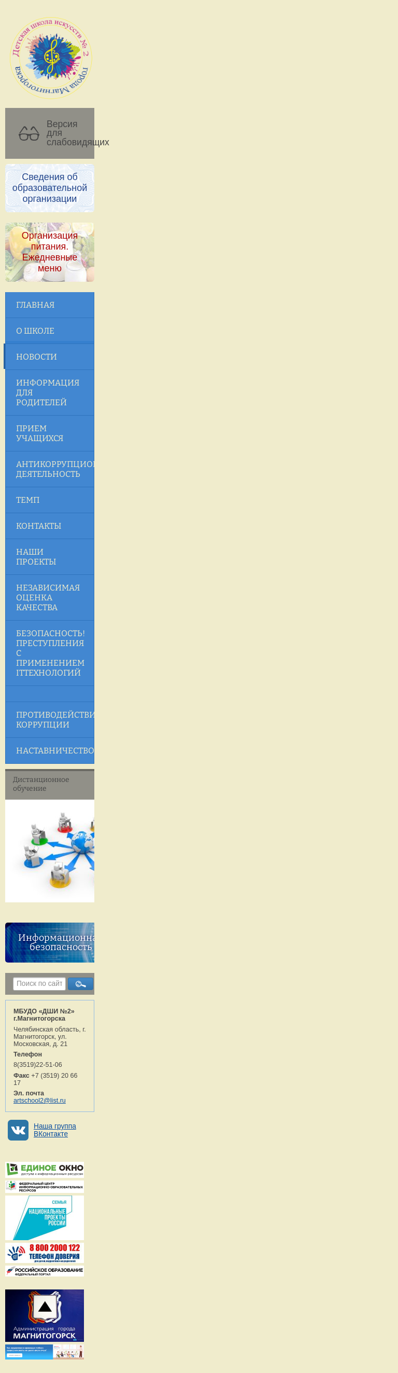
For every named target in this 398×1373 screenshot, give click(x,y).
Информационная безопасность (60, 942)
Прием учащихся (39, 433)
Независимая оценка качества (48, 597)
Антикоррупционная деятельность (55, 469)
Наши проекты (36, 557)
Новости (36, 357)
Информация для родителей (47, 392)
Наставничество (55, 751)
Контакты (38, 526)
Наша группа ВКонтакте (55, 1130)
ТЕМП (27, 500)
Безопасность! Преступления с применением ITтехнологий (50, 653)
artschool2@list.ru (39, 1100)
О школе (35, 331)
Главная (35, 305)
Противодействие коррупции (55, 720)
